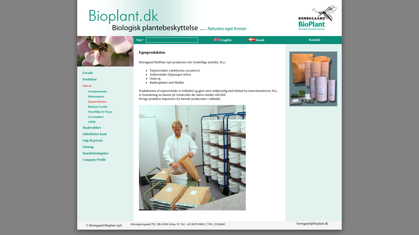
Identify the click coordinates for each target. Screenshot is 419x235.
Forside (88, 73)
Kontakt (314, 40)
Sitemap (88, 147)
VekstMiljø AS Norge (100, 111)
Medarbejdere (96, 96)
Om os (87, 86)
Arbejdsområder (97, 91)
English (222, 40)
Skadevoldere (92, 128)
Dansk (257, 40)
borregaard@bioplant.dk (312, 223)
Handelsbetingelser (96, 153)
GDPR (91, 121)
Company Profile (94, 160)
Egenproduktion (97, 101)
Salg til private (93, 140)
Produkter (90, 79)
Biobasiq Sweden (97, 106)
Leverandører (96, 116)
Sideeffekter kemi (95, 134)
